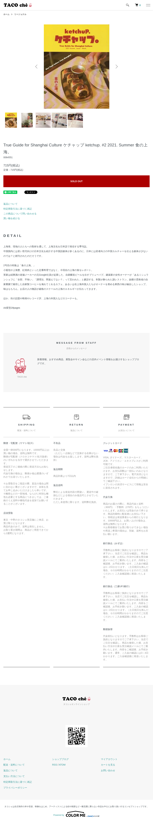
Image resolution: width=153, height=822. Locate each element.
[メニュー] (148, 5)
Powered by (76, 814)
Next (116, 66)
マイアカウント (109, 759)
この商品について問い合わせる (20, 213)
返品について (10, 204)
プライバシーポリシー (15, 787)
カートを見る (108, 764)
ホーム (6, 14)
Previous (36, 66)
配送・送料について (14, 764)
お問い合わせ (108, 770)
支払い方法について (14, 776)
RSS (54, 764)
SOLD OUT (76, 181)
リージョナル (20, 14)
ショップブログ (60, 759)
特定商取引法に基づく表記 (17, 208)
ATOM (62, 764)
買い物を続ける (11, 218)
